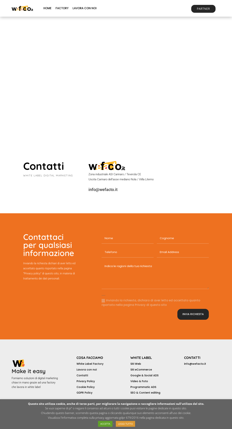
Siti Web (135, 364)
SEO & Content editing (145, 393)
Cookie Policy (86, 387)
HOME (47, 8)
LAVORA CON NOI (85, 8)
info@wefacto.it (102, 189)
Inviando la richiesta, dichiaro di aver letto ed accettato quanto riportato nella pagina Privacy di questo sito (151, 302)
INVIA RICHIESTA (193, 314)
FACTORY (62, 8)
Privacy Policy (86, 381)
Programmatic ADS (143, 387)
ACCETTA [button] (105, 423)
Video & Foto (139, 381)
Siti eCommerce (141, 369)
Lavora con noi (87, 369)
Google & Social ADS (144, 375)
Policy (88, 393)
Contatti (82, 375)
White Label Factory (90, 364)
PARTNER (203, 8)
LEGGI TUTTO (125, 423)
